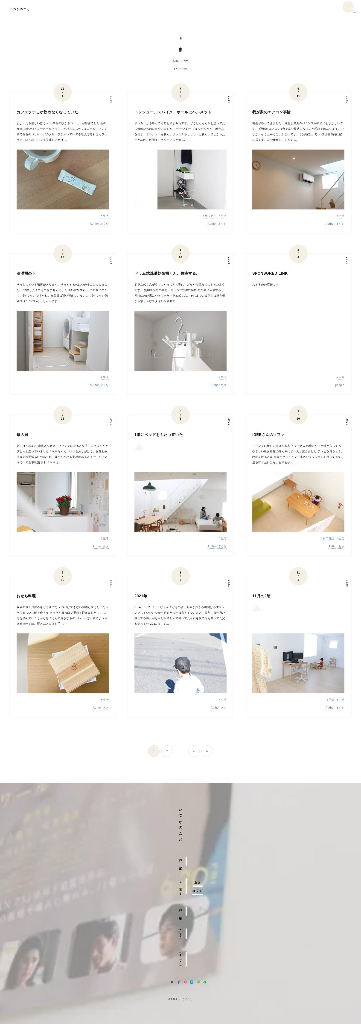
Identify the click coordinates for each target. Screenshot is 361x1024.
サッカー (210, 216)
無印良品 (328, 538)
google (339, 385)
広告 (341, 377)
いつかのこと (20, 9)
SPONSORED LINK (270, 273)
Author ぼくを (99, 223)
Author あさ (219, 385)
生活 (106, 216)
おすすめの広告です (265, 284)
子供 (331, 699)
